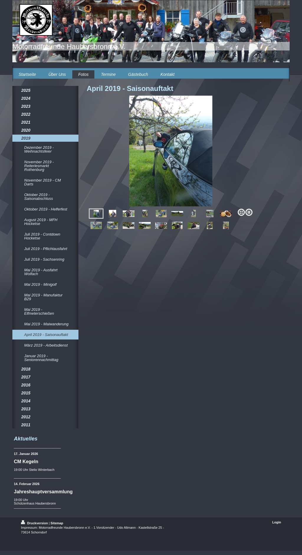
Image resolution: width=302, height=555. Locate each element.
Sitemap (56, 523)
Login (276, 522)
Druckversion (35, 523)
